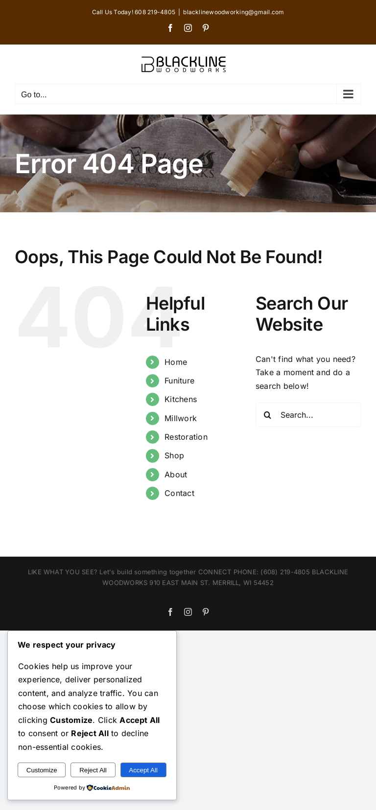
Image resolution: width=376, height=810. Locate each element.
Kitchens (180, 399)
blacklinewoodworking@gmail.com (233, 12)
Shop (174, 455)
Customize (41, 770)
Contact (179, 493)
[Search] (268, 415)
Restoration (186, 437)
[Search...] (308, 415)
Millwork (180, 418)
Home (175, 362)
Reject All (93, 770)
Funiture (179, 380)
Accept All (143, 770)
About (175, 474)
